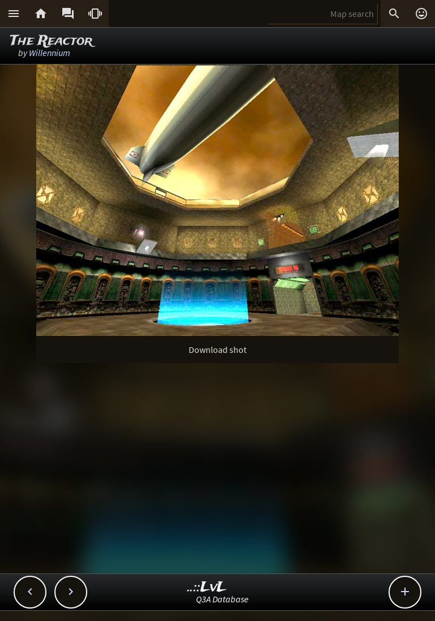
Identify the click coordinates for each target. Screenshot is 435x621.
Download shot (217, 349)
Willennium (49, 52)
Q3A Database (222, 599)
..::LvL (207, 587)
